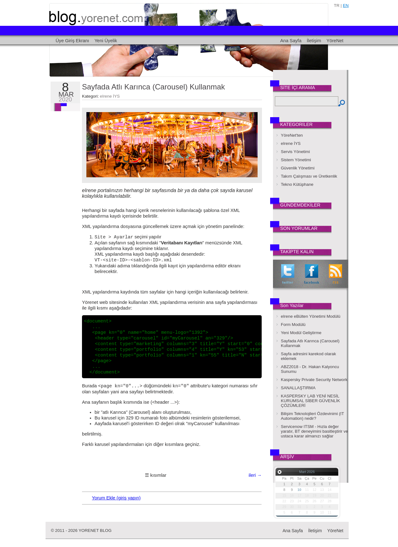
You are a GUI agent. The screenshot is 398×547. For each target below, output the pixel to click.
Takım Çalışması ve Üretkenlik (309, 176)
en (346, 5)
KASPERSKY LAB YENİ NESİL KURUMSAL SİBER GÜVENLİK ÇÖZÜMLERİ (310, 401)
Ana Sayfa (291, 40)
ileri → (255, 475)
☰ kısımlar (155, 475)
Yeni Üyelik (106, 40)
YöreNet (334, 40)
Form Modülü (293, 324)
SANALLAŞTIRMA (298, 387)
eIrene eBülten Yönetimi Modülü (310, 316)
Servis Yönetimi (295, 151)
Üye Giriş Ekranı (72, 40)
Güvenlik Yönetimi (297, 168)
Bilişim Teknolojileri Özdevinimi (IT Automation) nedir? (312, 416)
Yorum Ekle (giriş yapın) (116, 497)
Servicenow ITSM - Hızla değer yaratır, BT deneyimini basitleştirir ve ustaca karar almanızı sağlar (314, 431)
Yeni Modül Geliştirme (301, 332)
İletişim (314, 40)
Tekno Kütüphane (297, 184)
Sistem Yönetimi (296, 159)
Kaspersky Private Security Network (314, 379)
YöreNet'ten (292, 135)
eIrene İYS (110, 96)
